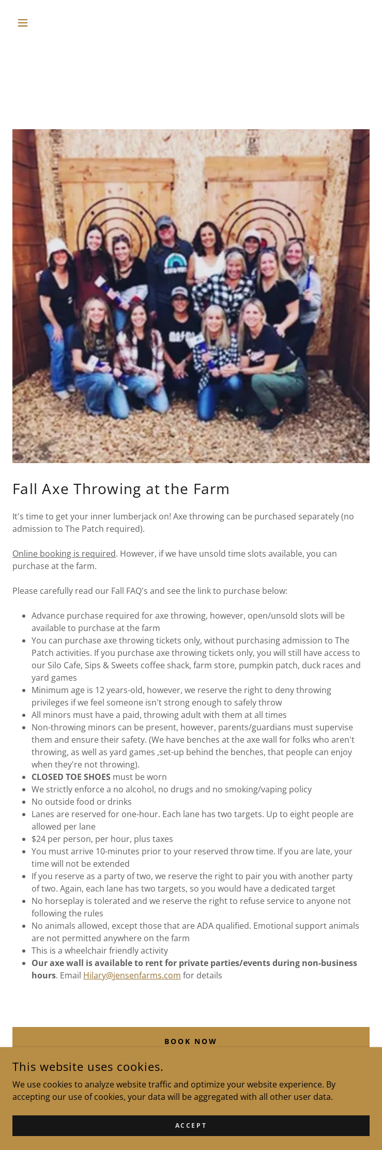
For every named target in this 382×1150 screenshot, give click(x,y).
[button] (39, 22)
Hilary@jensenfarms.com (132, 975)
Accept (191, 1132)
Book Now (191, 1041)
